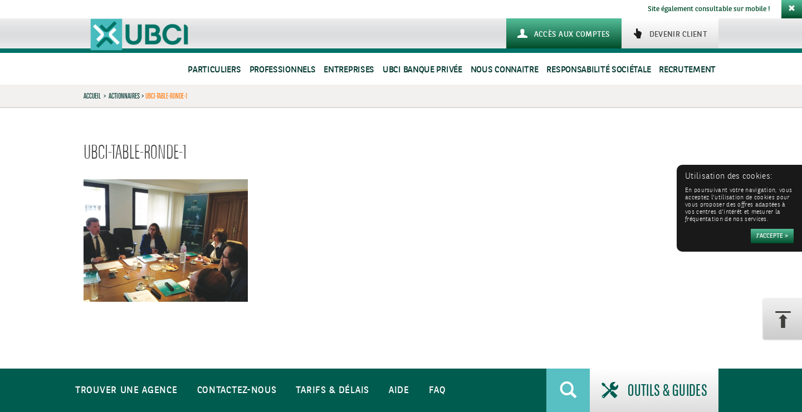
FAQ (437, 390)
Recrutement (687, 70)
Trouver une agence (126, 390)
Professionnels (283, 70)
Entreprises (349, 70)
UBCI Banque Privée (422, 70)
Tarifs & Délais (332, 390)
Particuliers (214, 70)
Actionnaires (124, 96)
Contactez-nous (237, 390)
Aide (399, 390)
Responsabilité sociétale (598, 70)
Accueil (92, 96)
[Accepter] (772, 236)
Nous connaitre (505, 70)
